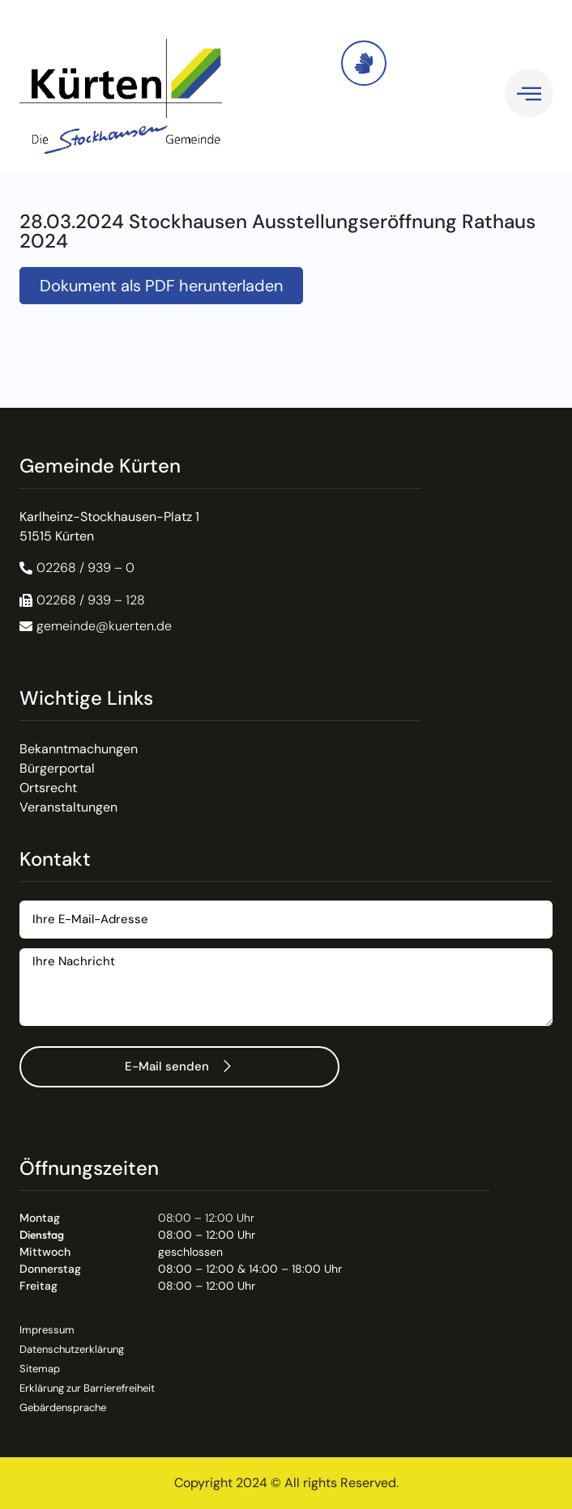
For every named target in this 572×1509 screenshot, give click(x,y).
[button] (82, 600)
